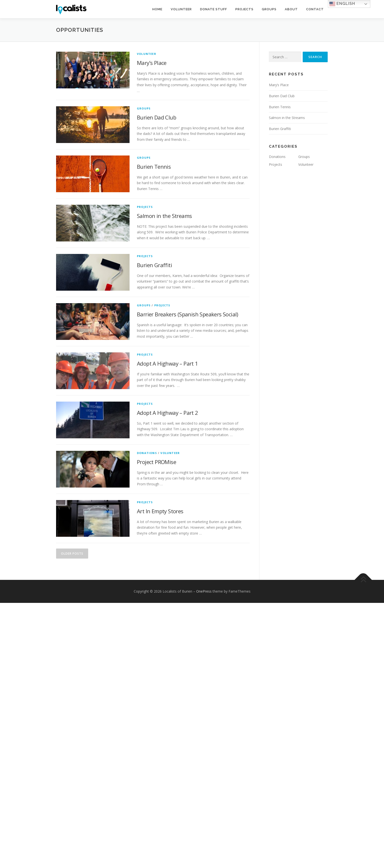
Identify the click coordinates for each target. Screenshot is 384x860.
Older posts (72, 553)
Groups (269, 9)
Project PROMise (156, 462)
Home (157, 9)
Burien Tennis (154, 166)
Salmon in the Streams (164, 215)
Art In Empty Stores (160, 511)
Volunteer (181, 9)
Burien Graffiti (154, 265)
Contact (315, 9)
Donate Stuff (213, 9)
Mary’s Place (152, 62)
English (342, 4)
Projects (244, 9)
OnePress (204, 591)
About (291, 9)
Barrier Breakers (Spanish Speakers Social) (187, 314)
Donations (147, 453)
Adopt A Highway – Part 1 (167, 363)
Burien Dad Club (156, 117)
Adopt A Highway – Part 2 (167, 412)
